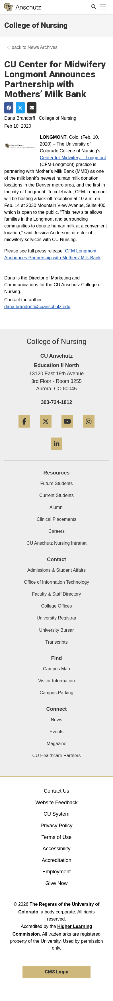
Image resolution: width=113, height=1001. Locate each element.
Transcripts (56, 642)
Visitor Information (56, 680)
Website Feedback (56, 802)
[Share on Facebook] (8, 107)
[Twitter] (46, 429)
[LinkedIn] (56, 452)
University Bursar (56, 630)
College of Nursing (35, 25)
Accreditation (56, 860)
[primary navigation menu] (103, 7)
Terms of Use (56, 837)
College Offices (56, 606)
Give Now (56, 883)
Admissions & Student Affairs (56, 570)
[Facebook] (24, 429)
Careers (56, 531)
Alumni (56, 507)
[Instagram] (89, 429)
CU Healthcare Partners (56, 755)
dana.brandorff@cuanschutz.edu (37, 306)
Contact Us (56, 791)
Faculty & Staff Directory (56, 594)
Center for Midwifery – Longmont (73, 157)
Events (56, 731)
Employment (56, 871)
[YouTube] (67, 429)
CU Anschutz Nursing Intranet (56, 543)
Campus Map (56, 668)
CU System (56, 814)
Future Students (56, 483)
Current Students (56, 495)
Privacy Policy (56, 825)
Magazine (56, 743)
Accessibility (56, 848)
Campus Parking (56, 692)
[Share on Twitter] (20, 107)
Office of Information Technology (56, 582)
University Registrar (57, 617)
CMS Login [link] (56, 972)
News (56, 719)
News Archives (42, 47)
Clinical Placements (57, 519)
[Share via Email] (31, 107)
